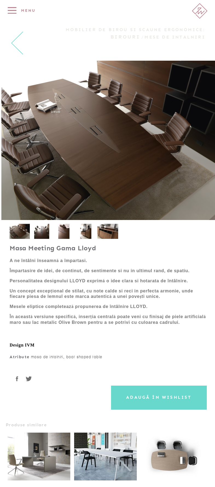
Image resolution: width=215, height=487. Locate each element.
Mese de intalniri (174, 37)
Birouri (125, 37)
